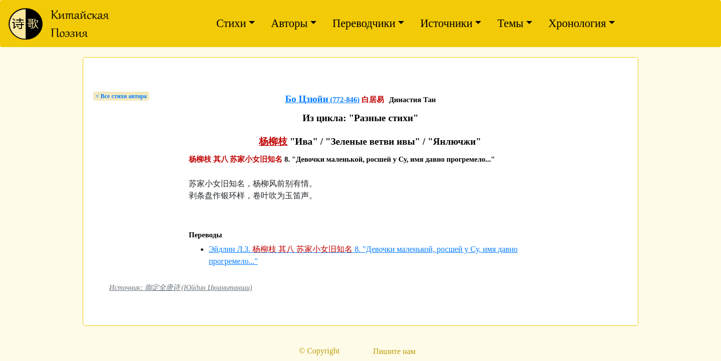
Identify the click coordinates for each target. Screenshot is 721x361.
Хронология (577, 23)
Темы (510, 23)
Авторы (289, 23)
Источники (446, 23)
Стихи (231, 23)
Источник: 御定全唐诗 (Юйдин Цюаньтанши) (180, 287)
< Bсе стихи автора (121, 96)
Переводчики (364, 23)
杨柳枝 (273, 141)
